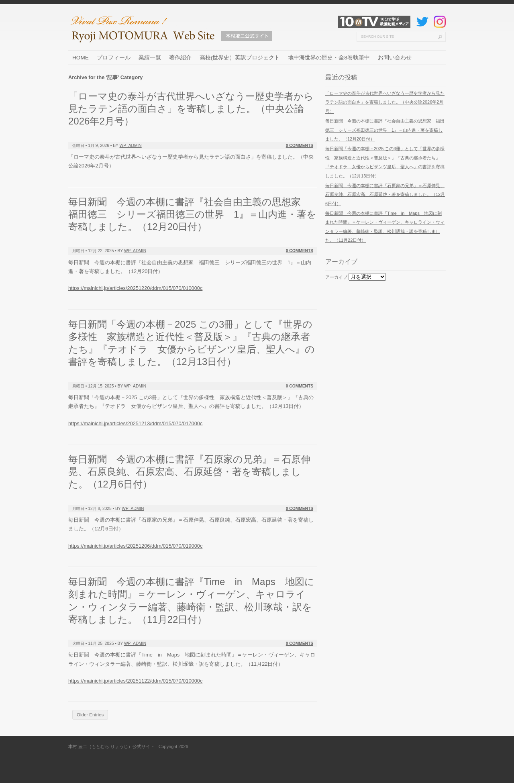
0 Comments (299, 145)
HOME (80, 58)
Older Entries (90, 714)
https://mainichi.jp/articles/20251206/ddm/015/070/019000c (135, 546)
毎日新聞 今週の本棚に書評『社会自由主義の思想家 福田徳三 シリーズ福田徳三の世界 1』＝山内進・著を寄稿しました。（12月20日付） (192, 214)
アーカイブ (336, 277)
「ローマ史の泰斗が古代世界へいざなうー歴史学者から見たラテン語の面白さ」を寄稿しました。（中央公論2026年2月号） (191, 108)
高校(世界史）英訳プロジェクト (240, 58)
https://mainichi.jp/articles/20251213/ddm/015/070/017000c (135, 423)
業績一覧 (150, 58)
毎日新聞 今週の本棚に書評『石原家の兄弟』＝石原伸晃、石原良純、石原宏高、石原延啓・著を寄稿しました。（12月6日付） (189, 471)
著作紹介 (180, 58)
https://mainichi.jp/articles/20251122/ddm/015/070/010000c (135, 681)
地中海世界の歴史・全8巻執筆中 (329, 58)
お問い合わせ (395, 58)
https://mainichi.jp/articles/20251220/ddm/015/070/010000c (135, 288)
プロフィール (114, 58)
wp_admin (131, 145)
